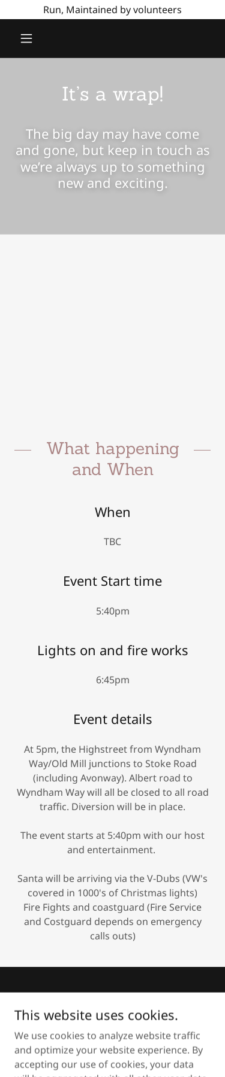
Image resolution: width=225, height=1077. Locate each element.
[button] (29, 38)
